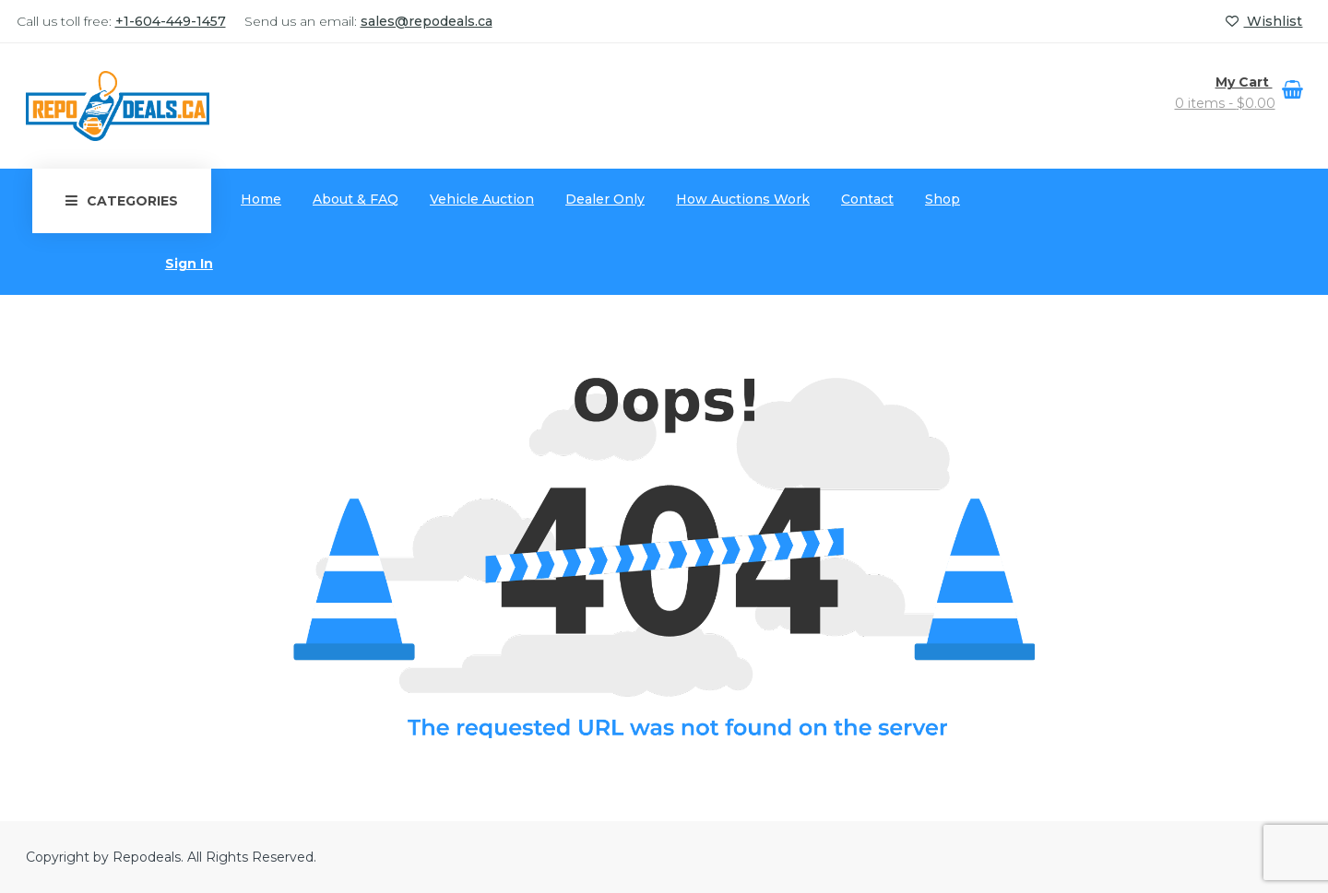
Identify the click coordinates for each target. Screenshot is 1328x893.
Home (261, 199)
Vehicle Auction (482, 199)
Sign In (189, 263)
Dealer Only (605, 199)
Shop (942, 199)
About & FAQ (355, 199)
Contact (867, 199)
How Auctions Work (743, 199)
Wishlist (1264, 21)
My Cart (1244, 82)
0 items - (1225, 103)
